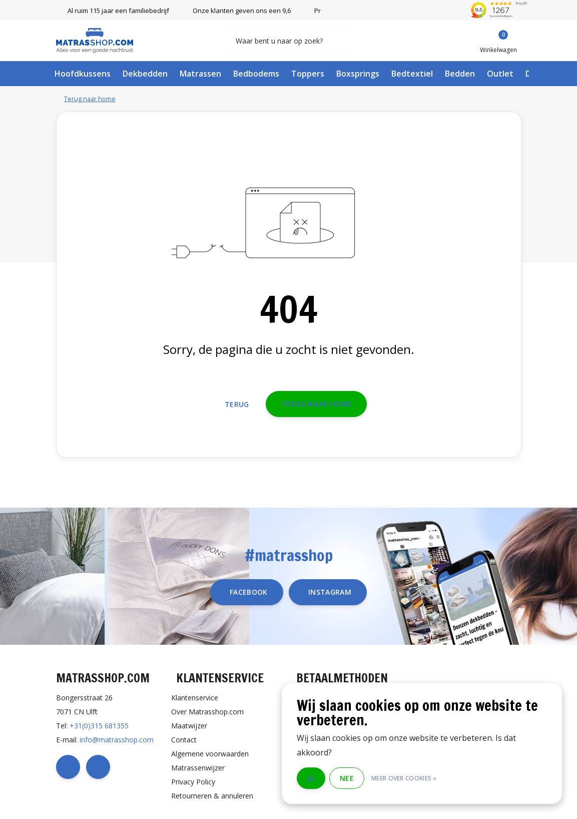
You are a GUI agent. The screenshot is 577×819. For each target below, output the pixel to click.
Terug (237, 404)
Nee (347, 778)
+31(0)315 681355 (99, 725)
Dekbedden (145, 73)
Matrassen (200, 73)
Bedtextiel (412, 73)
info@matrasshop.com (117, 739)
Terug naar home (316, 403)
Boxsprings (357, 73)
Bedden (460, 73)
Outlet (500, 73)
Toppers (307, 73)
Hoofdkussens (83, 73)
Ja (311, 778)
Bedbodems (256, 73)
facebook (249, 592)
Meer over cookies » (404, 778)
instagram (329, 592)
